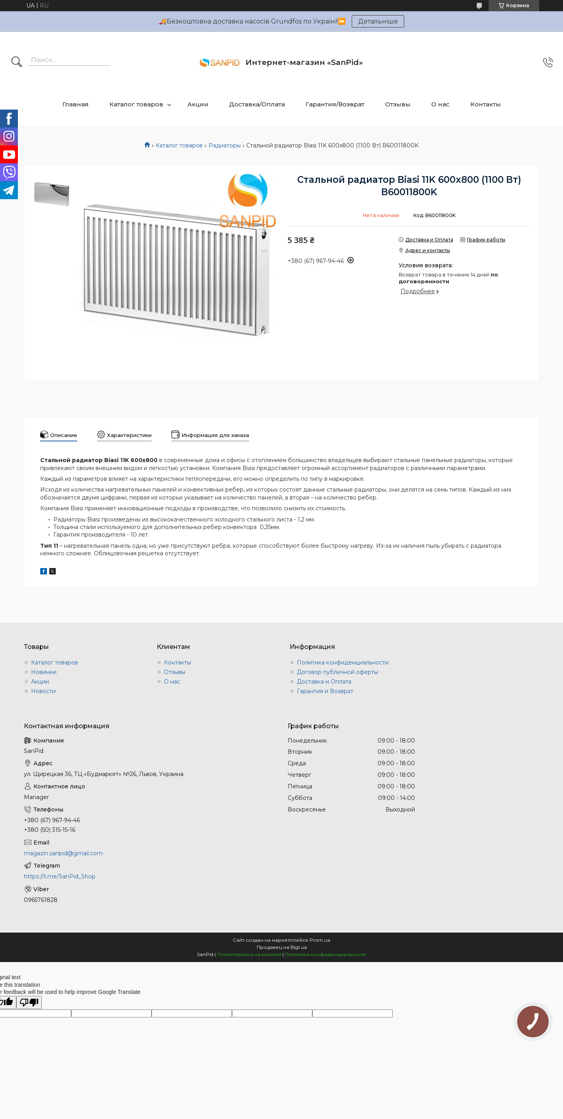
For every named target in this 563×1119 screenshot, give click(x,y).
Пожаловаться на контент (249, 954)
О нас (440, 104)
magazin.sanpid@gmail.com (63, 853)
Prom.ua (320, 940)
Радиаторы (224, 145)
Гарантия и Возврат (325, 691)
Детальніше (378, 21)
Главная (75, 104)
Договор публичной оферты (337, 672)
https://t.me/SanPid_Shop (59, 876)
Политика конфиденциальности (343, 662)
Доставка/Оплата (257, 104)
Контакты (485, 104)
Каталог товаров (136, 104)
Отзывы (398, 104)
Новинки (43, 672)
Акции (197, 104)
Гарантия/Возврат (335, 104)
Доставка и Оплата (324, 681)
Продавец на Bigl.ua (282, 947)
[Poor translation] (29, 1002)
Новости (43, 691)
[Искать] (16, 62)
